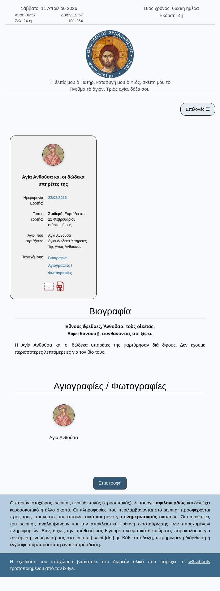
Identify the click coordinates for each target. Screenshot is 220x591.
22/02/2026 (57, 198)
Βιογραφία (57, 258)
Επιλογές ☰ (198, 109)
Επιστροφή (110, 482)
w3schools (199, 561)
